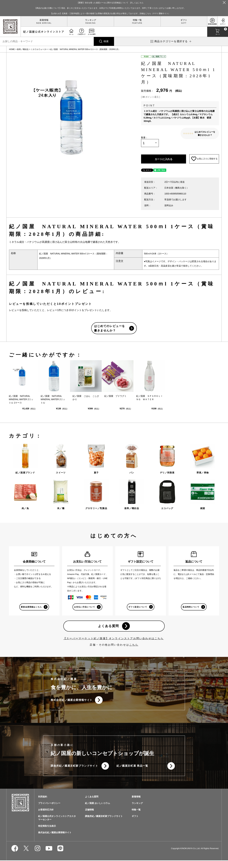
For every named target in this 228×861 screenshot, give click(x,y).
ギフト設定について (137, 607)
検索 (106, 41)
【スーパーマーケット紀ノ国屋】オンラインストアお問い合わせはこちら (113, 639)
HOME (12, 49)
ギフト (183, 20)
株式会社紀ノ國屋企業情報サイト (71, 700)
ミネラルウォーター (39, 49)
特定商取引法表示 (47, 826)
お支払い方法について (84, 607)
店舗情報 (89, 810)
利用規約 (42, 797)
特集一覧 (137, 20)
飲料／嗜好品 (22, 49)
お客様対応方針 (46, 810)
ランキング (90, 20)
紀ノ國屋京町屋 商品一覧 (132, 766)
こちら (133, 645)
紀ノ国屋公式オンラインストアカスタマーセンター (57, 818)
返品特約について (191, 607)
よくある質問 (108, 626)
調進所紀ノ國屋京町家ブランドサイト (74, 766)
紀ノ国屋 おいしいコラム (97, 803)
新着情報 (44, 20)
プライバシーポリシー (49, 803)
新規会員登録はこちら (31, 607)
